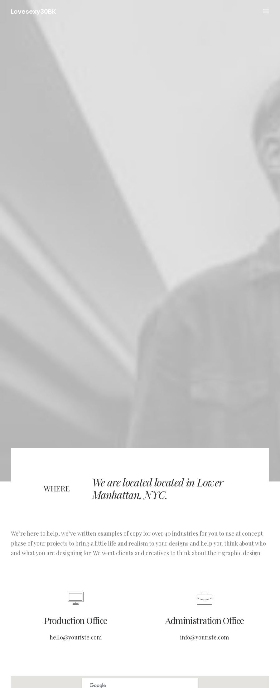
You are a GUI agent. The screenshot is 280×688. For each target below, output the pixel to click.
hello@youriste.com (76, 628)
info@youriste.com (204, 628)
